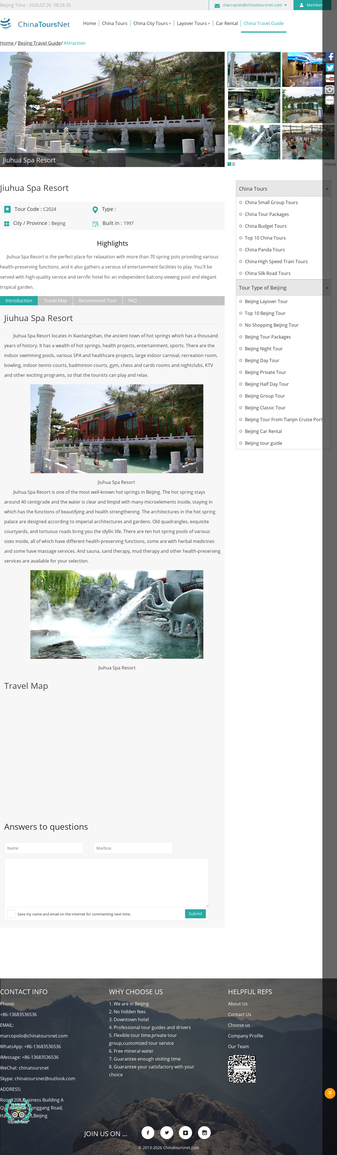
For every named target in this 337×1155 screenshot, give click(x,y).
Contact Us (239, 1014)
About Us (238, 1004)
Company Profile (245, 1036)
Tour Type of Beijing (262, 287)
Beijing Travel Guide (39, 43)
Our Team (238, 1046)
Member (315, 5)
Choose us (239, 1025)
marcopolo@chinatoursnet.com (252, 5)
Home (7, 43)
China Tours (253, 188)
